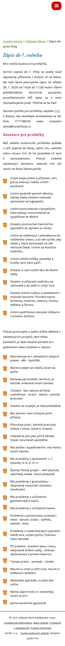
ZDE (57, 111)
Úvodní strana (12, 41)
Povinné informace (41, 628)
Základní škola (35, 41)
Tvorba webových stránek (34, 633)
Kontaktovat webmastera (18, 622)
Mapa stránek (40, 622)
